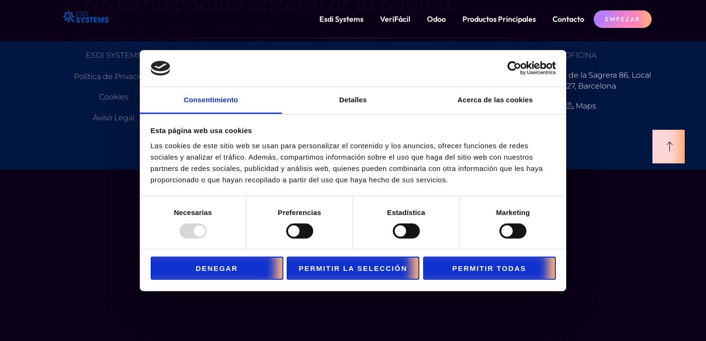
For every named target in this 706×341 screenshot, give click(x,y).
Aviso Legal (114, 117)
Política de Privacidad (114, 76)
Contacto (568, 19)
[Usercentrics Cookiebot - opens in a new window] (514, 68)
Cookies (113, 96)
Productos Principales (499, 19)
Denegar (217, 268)
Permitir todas (489, 268)
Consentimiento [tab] (211, 100)
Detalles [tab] (353, 100)
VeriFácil (395, 19)
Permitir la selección (353, 268)
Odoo (436, 19)
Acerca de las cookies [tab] (495, 100)
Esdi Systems (341, 19)
